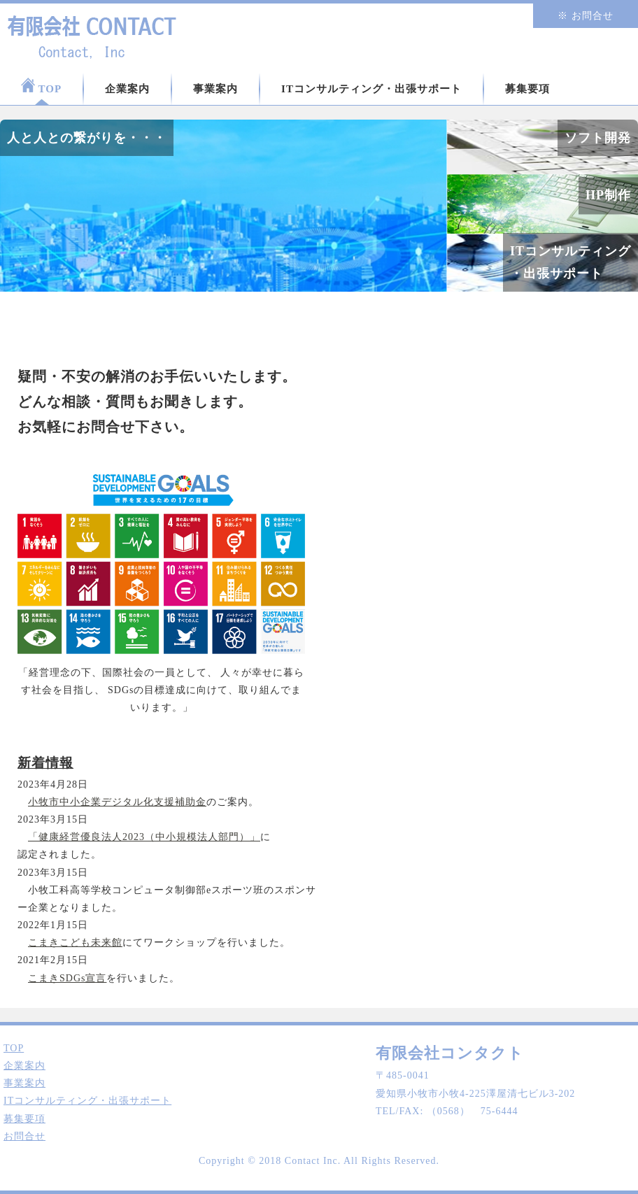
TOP (41, 86)
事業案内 (215, 88)
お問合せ (24, 1136)
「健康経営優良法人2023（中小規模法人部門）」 (144, 837)
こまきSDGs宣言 (67, 978)
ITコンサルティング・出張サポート (371, 88)
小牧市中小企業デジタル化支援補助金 (117, 802)
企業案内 (127, 88)
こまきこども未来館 (75, 942)
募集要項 (527, 88)
